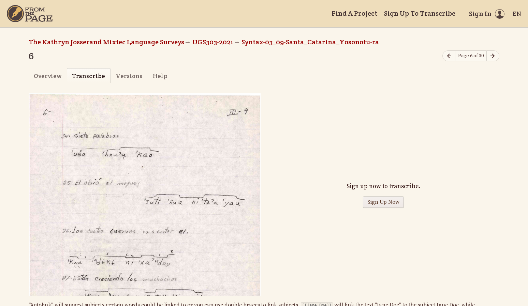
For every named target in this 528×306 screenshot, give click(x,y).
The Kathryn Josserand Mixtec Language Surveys (106, 41)
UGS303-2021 (212, 41)
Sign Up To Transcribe (419, 13)
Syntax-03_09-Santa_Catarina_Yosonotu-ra (310, 41)
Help (160, 76)
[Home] (30, 13)
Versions (129, 76)
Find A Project (354, 13)
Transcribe (88, 76)
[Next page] (492, 56)
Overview (47, 76)
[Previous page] (448, 56)
